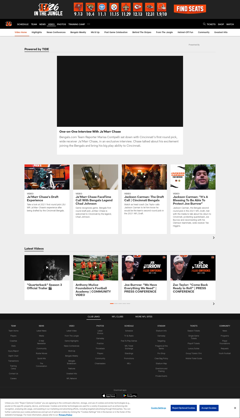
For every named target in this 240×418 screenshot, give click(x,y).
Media (41, 333)
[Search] (204, 24)
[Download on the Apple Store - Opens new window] (109, 392)
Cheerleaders (100, 360)
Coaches (13, 338)
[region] (120, 408)
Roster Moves (41, 350)
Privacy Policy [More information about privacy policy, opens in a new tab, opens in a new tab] (65, 415)
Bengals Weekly (71, 353)
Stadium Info (161, 328)
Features (71, 365)
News (225, 328)
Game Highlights (72, 338)
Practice (100, 340)
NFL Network (72, 375)
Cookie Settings (158, 408)
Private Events (161, 373)
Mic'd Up (71, 348)
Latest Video (72, 328)
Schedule (129, 328)
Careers (13, 375)
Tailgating (161, 338)
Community (42, 345)
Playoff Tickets (194, 340)
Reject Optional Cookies (183, 408)
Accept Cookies (209, 408)
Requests (225, 345)
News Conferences (71, 343)
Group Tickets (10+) (194, 350)
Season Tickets (194, 328)
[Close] (235, 408)
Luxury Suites (193, 345)
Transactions (13, 358)
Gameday (100, 335)
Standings (129, 350)
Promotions (129, 355)
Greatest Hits (71, 370)
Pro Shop (161, 350)
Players (13, 333)
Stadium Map (161, 360)
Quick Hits (41, 355)
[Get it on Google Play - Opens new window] (130, 394)
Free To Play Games (129, 338)
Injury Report (13, 348)
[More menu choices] (88, 24)
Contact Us (13, 370)
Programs (225, 333)
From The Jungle (72, 333)
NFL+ (129, 360)
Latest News (41, 328)
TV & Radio (129, 333)
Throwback (100, 345)
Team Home (13, 328)
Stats (13, 343)
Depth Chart (13, 353)
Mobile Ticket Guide (194, 355)
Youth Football (225, 350)
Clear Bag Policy (161, 355)
